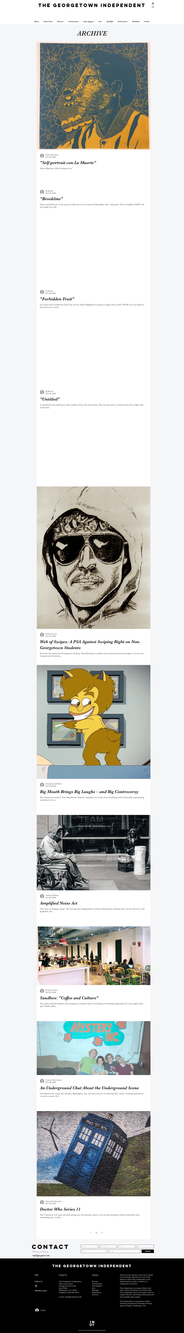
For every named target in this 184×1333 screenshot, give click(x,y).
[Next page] (102, 1232)
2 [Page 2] (96, 1233)
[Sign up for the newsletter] (153, 7)
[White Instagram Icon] (36, 1286)
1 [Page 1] (90, 1233)
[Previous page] (85, 1232)
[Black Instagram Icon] (153, 3)
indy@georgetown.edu (41, 1255)
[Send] (148, 1251)
